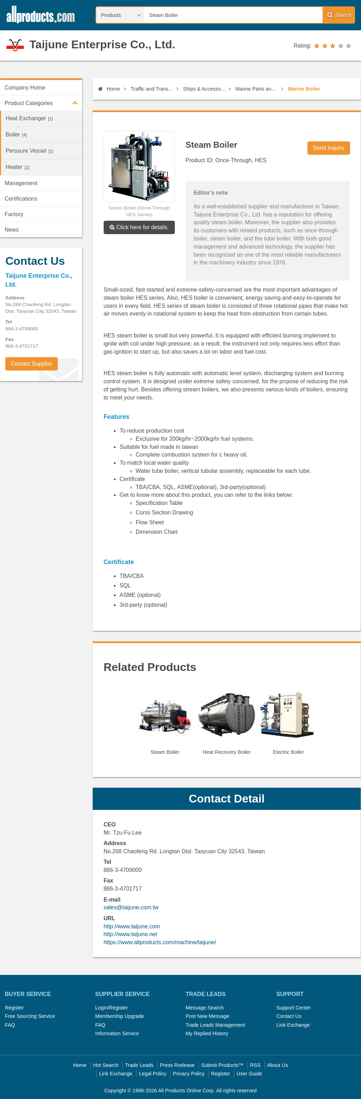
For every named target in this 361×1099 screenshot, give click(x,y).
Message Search (204, 1008)
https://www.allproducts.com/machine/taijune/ (160, 942)
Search (339, 15)
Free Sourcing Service (30, 1016)
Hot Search (105, 1065)
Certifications (21, 199)
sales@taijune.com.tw (131, 907)
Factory (14, 214)
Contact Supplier (31, 364)
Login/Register (111, 1008)
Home (109, 89)
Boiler (16, 135)
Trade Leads (139, 1065)
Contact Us (288, 1016)
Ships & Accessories (204, 89)
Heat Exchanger (29, 118)
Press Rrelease (177, 1065)
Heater (17, 167)
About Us (277, 1065)
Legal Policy (152, 1073)
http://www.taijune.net (130, 934)
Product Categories (43, 102)
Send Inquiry (329, 148)
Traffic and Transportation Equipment (152, 89)
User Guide (249, 1073)
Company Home (25, 88)
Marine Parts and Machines (257, 89)
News (12, 230)
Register (14, 1008)
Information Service (117, 1033)
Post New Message (207, 1016)
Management (21, 183)
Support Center (293, 1008)
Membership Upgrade (119, 1016)
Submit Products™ (222, 1065)
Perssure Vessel (29, 151)
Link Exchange (293, 1025)
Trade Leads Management (215, 1025)
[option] (165, 723)
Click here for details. (139, 227)
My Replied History (206, 1033)
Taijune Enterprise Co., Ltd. (102, 44)
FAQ (10, 1025)
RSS (255, 1065)
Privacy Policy (189, 1073)
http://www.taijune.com (132, 926)
